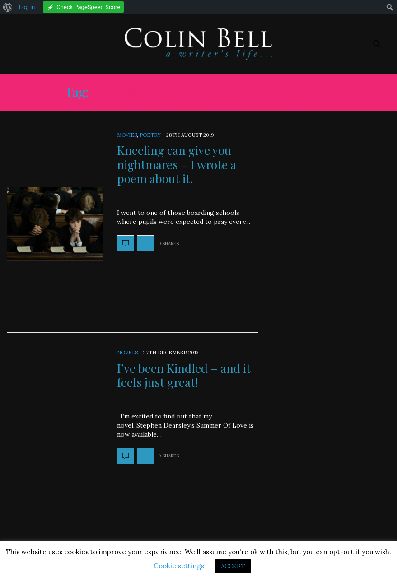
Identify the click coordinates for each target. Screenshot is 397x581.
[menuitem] (8, 7)
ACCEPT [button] (233, 566)
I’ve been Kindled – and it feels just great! (184, 375)
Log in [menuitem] (27, 7)
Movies (127, 135)
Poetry (150, 135)
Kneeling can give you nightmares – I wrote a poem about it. (176, 164)
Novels (127, 352)
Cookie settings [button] (179, 566)
